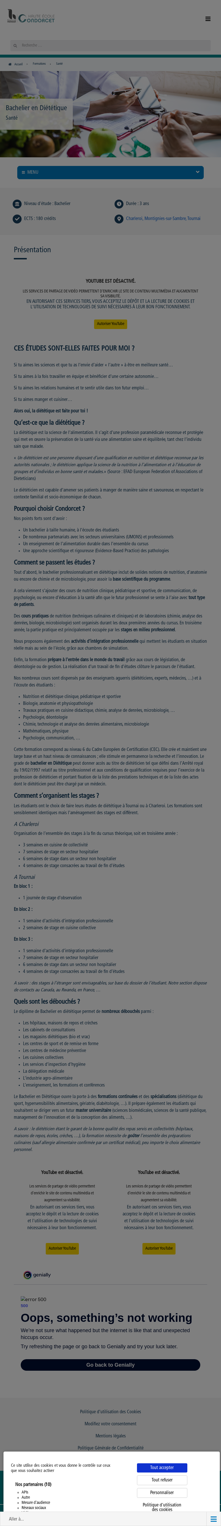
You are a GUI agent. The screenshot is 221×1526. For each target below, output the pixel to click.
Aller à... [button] (16, 1519)
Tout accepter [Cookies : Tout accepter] (162, 1468)
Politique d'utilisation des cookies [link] (162, 1507)
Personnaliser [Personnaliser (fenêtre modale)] (162, 1493)
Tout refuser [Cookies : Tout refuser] (162, 1480)
